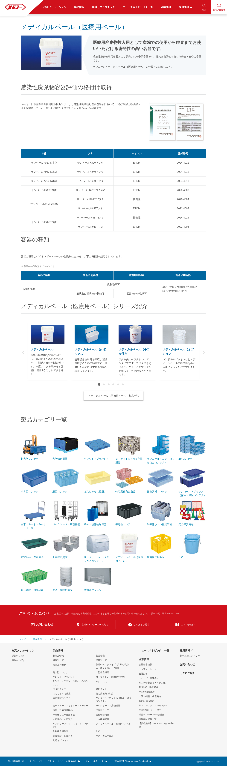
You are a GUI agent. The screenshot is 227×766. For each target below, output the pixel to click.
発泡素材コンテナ (61, 698)
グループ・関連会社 (149, 678)
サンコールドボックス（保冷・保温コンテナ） (113, 699)
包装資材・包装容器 (63, 736)
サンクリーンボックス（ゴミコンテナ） (70, 725)
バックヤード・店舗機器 (108, 705)
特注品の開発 (59, 665)
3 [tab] (108, 384)
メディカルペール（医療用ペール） (113, 724)
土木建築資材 (102, 719)
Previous (23, 352)
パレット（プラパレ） (64, 677)
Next (203, 352)
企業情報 (144, 659)
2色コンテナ (102, 681)
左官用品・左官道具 (63, 719)
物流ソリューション (23, 650)
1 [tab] (99, 384)
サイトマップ (36, 761)
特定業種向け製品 (105, 693)
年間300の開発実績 (148, 687)
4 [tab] (113, 384)
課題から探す (18, 655)
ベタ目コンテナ (60, 689)
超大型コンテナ (60, 672)
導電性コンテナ (103, 710)
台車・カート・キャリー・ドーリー (70, 705)
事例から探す (18, 660)
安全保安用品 (102, 714)
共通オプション (60, 740)
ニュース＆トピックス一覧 (154, 650)
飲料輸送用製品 (60, 731)
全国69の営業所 (147, 692)
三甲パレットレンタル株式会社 (62, 761)
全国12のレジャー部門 (150, 710)
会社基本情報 (145, 664)
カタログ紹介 (187, 673)
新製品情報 (58, 655)
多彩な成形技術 (146, 701)
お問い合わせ (187, 664)
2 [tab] (103, 384)
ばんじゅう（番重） (63, 693)
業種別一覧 (101, 660)
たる (98, 731)
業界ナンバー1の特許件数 (151, 714)
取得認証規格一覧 (148, 719)
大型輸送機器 (102, 672)
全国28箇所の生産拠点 (150, 696)
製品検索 (100, 655)
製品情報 (58, 650)
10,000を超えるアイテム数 (152, 682)
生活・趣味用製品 (105, 736)
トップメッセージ (148, 669)
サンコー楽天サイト (94, 761)
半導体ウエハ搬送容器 (64, 714)
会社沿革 (143, 673)
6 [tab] (122, 384)
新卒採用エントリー (190, 655)
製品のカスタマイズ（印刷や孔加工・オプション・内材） (112, 666)
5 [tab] (118, 384)
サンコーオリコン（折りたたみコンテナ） (70, 683)
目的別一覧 (58, 660)
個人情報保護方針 (16, 761)
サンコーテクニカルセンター (153, 705)
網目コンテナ (102, 689)
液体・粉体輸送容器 (63, 710)
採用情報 (185, 650)
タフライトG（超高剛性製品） (111, 677)
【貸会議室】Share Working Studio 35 (156, 725)
